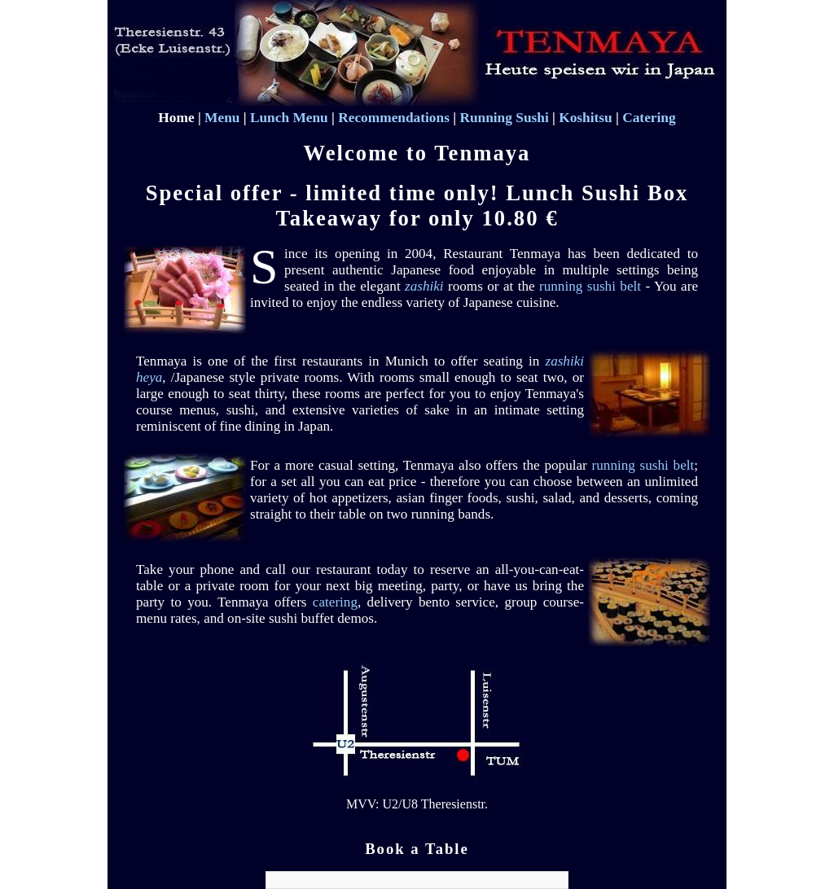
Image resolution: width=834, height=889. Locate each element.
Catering (648, 117)
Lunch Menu (289, 117)
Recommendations (394, 117)
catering (335, 602)
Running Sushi (503, 117)
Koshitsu (585, 117)
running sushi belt (590, 286)
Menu (221, 117)
